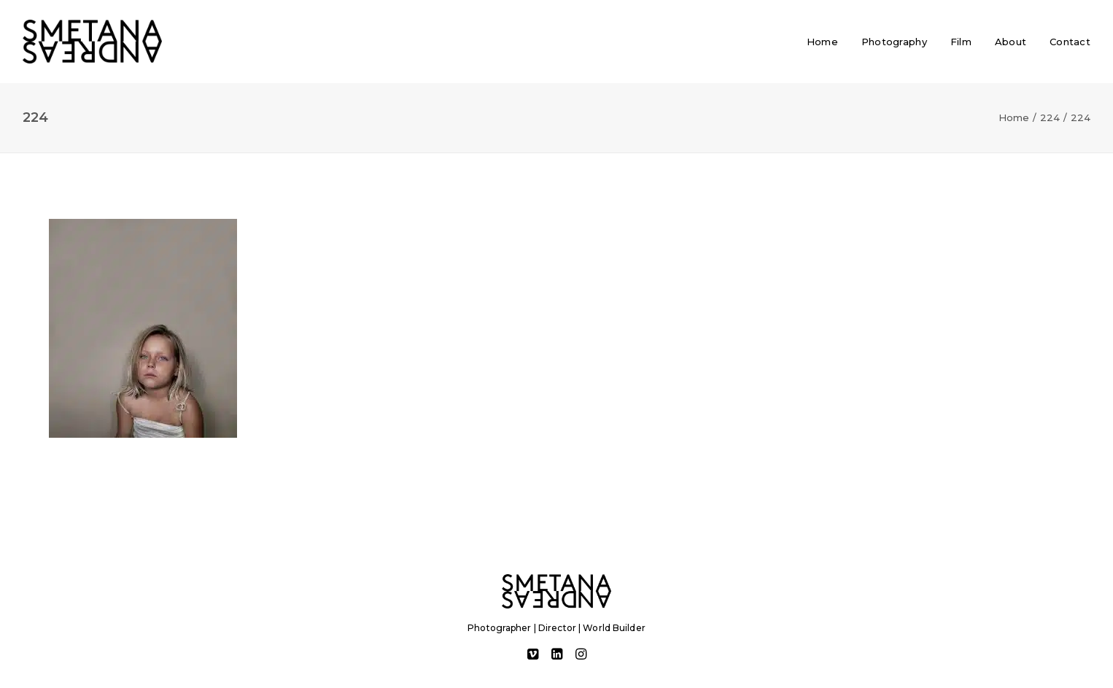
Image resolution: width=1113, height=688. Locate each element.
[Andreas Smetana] (92, 41)
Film (961, 41)
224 (1050, 117)
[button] (532, 656)
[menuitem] (827, 41)
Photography (894, 41)
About (1010, 41)
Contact (1070, 41)
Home (822, 41)
